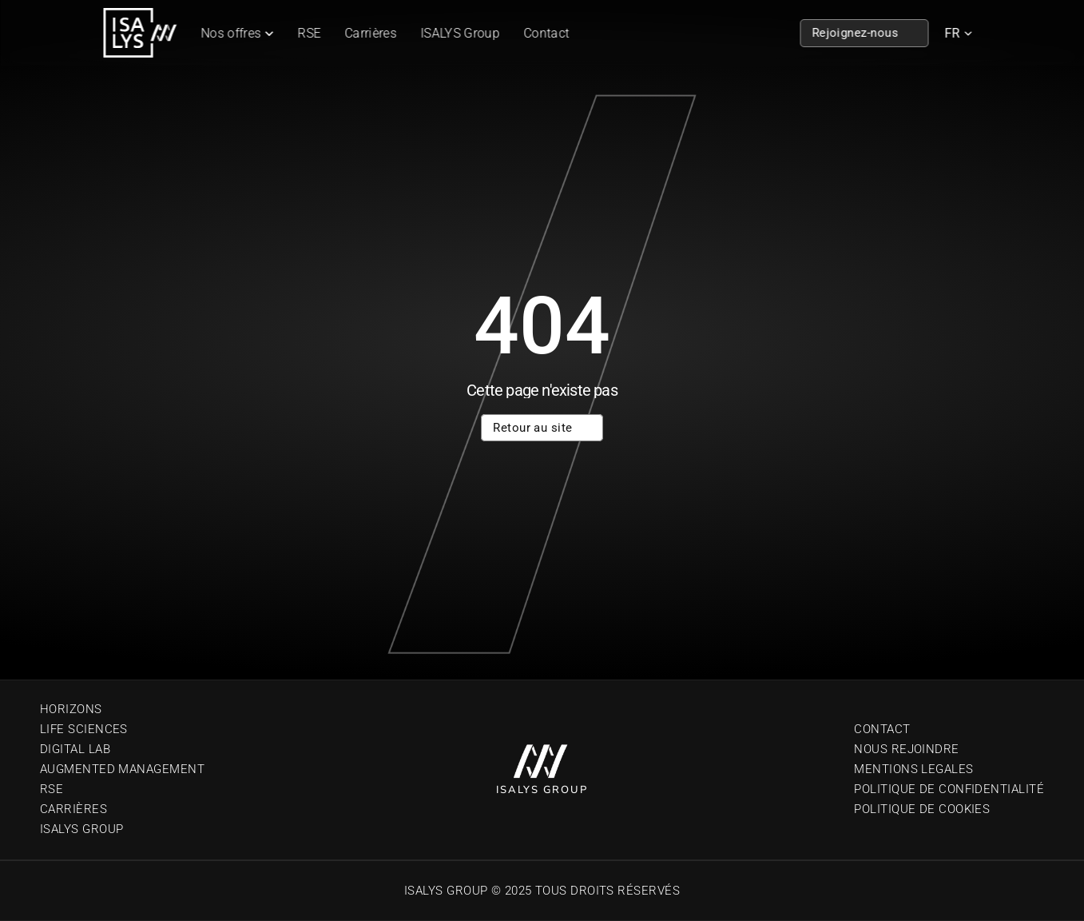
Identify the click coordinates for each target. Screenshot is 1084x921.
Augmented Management (122, 769)
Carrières (371, 33)
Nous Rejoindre (906, 749)
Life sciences (84, 729)
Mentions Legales (913, 769)
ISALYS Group (460, 33)
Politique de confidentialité (949, 789)
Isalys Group (81, 829)
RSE (309, 33)
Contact (546, 33)
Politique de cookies (922, 809)
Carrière (70, 809)
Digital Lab (75, 749)
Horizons (71, 709)
